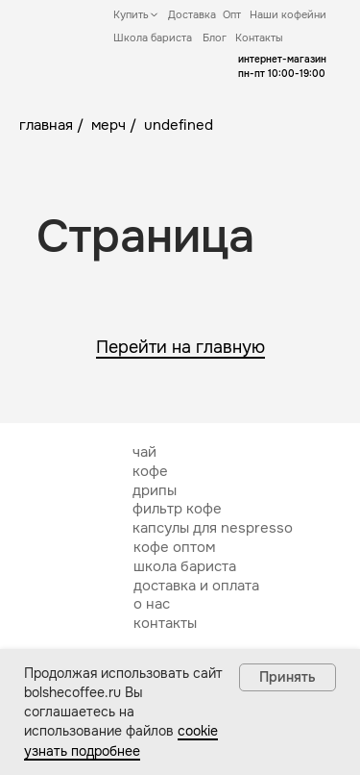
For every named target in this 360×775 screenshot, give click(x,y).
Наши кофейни (288, 14)
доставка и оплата (196, 585)
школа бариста (184, 566)
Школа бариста (152, 37)
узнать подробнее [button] (82, 751)
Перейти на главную (180, 347)
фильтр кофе (177, 508)
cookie (198, 730)
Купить (131, 14)
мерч (108, 125)
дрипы (154, 490)
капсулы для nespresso (212, 528)
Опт (232, 14)
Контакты (258, 37)
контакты (165, 623)
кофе (150, 471)
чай (144, 452)
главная (46, 125)
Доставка (192, 14)
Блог (215, 37)
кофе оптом (174, 547)
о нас (151, 603)
